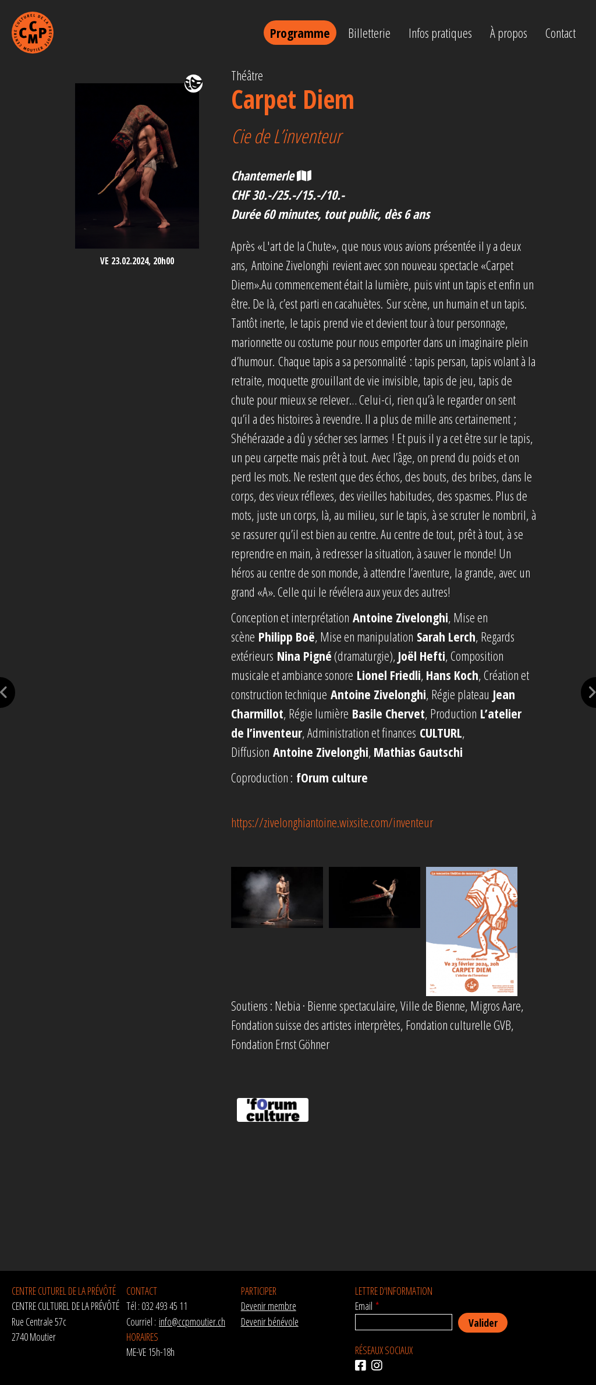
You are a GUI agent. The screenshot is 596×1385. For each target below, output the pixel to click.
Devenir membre (268, 1306)
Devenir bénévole (270, 1322)
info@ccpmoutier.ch (192, 1322)
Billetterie (369, 32)
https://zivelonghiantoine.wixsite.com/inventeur (332, 822)
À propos (508, 32)
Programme (300, 32)
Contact (560, 32)
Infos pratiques (440, 32)
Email (363, 1306)
